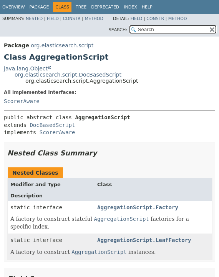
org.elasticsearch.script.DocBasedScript (68, 75)
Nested (34, 18)
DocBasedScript (52, 125)
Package (39, 7)
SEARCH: (118, 29)
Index (130, 7)
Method (94, 18)
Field (53, 18)
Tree (81, 7)
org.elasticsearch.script (62, 45)
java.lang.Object (26, 68)
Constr (72, 18)
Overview (13, 7)
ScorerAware (22, 101)
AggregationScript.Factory (137, 207)
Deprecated (105, 7)
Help (147, 7)
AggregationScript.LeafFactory (144, 240)
